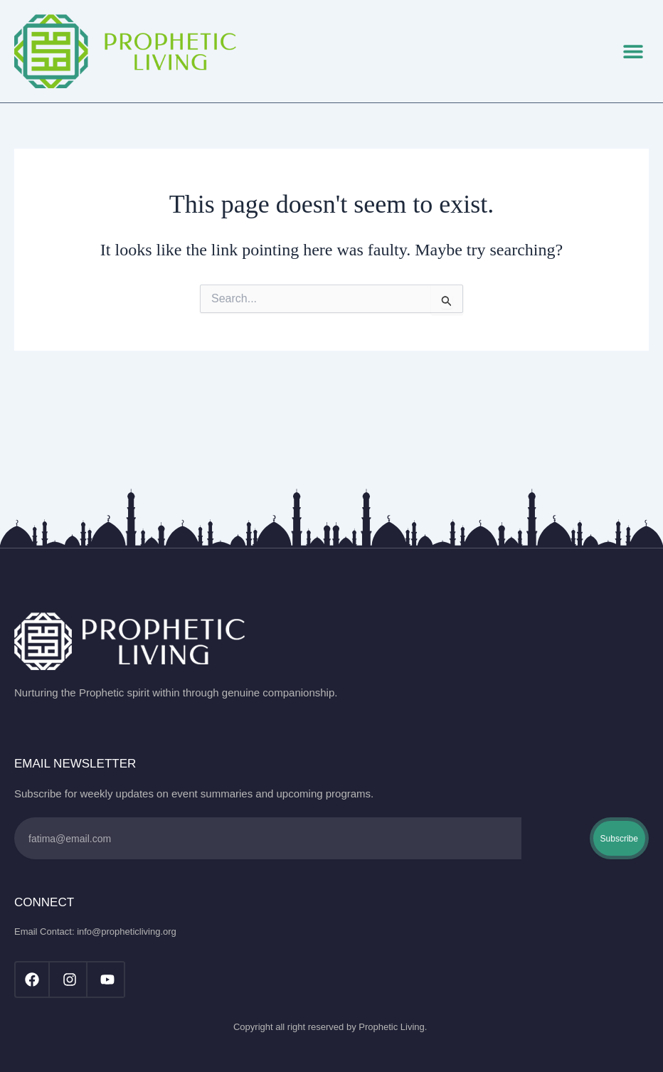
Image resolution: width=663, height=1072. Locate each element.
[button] (633, 51)
